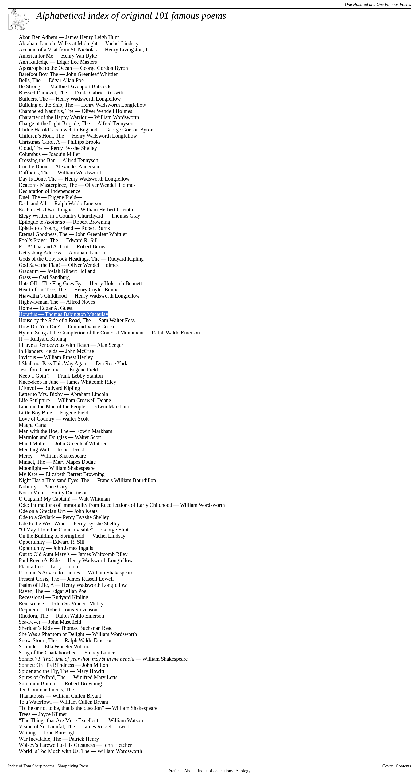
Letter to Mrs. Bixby (41, 394)
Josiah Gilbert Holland (71, 271)
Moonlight (30, 468)
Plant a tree (31, 566)
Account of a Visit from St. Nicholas (58, 49)
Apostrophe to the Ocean (45, 68)
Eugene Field (83, 369)
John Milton (95, 665)
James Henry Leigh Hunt (92, 37)
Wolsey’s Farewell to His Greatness (57, 745)
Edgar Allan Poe (66, 80)
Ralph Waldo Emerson (78, 203)
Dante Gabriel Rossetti (99, 93)
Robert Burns (95, 228)
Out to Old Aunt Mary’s (44, 554)
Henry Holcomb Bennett (116, 283)
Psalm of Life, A (36, 585)
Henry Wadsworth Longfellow (88, 99)
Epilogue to (42, 222)
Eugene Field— (65, 197)
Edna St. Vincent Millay (77, 603)
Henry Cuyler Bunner (97, 289)
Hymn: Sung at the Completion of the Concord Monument (81, 333)
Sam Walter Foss (117, 320)
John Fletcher (117, 745)
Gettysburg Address (40, 253)
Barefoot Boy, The (38, 74)
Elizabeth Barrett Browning (75, 474)
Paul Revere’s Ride (39, 560)
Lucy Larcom (65, 566)
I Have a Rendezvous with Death (54, 345)
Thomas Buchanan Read (87, 628)
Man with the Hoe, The (43, 431)
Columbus (30, 154)
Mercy (26, 456)
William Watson (125, 720)
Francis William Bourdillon (126, 480)
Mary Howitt (90, 671)
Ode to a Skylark (37, 517)
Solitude (28, 646)
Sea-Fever (29, 622)
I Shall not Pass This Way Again (53, 363)
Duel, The (29, 197)
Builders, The (33, 99)
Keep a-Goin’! (34, 376)
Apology (242, 770)
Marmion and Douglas (43, 437)
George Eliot (115, 529)
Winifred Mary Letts (95, 677)
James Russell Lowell (90, 579)
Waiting (27, 733)
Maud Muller (33, 443)
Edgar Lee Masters (77, 62)
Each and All (32, 203)
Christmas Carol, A (39, 142)
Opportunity (32, 542)
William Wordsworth (116, 117)
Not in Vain (31, 493)
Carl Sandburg (54, 277)
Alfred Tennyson (115, 123)
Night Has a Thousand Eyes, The (54, 480)
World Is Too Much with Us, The (54, 751)
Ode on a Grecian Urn (42, 511)
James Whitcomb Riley (91, 382)
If (20, 339)
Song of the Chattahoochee (47, 653)
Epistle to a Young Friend (46, 228)
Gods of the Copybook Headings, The (59, 259)
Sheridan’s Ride (36, 628)
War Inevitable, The (40, 739)
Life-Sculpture (34, 400)
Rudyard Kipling (126, 259)
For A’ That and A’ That (44, 246)
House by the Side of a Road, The (55, 320)
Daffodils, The (34, 173)
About (189, 770)
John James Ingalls (73, 548)
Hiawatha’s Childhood (43, 296)
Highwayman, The (39, 302)
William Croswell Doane (84, 400)
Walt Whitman (94, 499)
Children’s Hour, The (41, 136)
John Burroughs (60, 733)
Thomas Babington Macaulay (76, 314)
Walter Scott (75, 419)
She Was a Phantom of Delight (51, 634)
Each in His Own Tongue (46, 209)
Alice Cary (56, 486)
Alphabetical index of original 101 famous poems (131, 15)
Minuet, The (32, 462)
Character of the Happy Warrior (52, 117)
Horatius (28, 314)
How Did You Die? (39, 326)
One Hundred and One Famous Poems (378, 4)
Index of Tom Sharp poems (31, 766)
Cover (387, 766)
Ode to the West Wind (42, 523)
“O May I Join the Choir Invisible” (56, 529)
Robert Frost (70, 449)
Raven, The (31, 591)
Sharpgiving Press (72, 766)
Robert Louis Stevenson (71, 609)
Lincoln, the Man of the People (52, 406)
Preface (175, 770)
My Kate (28, 474)
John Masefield (64, 622)
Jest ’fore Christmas (40, 369)
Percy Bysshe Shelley (74, 148)
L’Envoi (27, 388)
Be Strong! (30, 86)
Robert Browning (91, 222)
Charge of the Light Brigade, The (54, 123)
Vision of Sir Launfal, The (47, 726)
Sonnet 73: (76, 659)
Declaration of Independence (49, 191)
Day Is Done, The (38, 179)
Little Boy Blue (35, 413)
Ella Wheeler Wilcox (67, 646)
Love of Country (36, 419)
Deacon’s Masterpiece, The (48, 185)
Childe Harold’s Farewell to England (58, 129)
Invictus (27, 357)
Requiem (28, 609)
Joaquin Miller (64, 154)
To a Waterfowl (35, 702)
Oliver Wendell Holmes (107, 111)
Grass (25, 277)
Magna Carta (32, 425)
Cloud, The (31, 148)
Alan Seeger (110, 345)
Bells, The (30, 80)
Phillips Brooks (84, 142)
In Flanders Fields (38, 351)
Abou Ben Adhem (38, 37)
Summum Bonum (38, 683)
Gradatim (29, 271)
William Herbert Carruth (106, 209)
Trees (24, 714)
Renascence (31, 603)
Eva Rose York (111, 363)
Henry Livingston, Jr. (127, 49)
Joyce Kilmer (52, 714)
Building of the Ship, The (46, 105)
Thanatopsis (32, 696)
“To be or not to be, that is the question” (61, 708)
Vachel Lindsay (121, 43)
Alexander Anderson (77, 166)
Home (25, 308)
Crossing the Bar (37, 160)
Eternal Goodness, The (43, 234)
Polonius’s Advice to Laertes (49, 573)
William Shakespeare (63, 456)
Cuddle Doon (33, 166)
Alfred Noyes (80, 302)
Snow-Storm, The (38, 640)
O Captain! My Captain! (45, 499)
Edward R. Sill (82, 240)
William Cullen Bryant (76, 696)
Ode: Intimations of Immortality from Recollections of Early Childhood (95, 505)
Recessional (31, 597)
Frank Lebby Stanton (80, 376)
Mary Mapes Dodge (74, 462)
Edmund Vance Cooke (91, 326)
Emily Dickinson (69, 493)
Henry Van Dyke (79, 56)
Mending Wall (34, 449)
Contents (403, 766)
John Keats (86, 511)
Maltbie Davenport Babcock (80, 86)
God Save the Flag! (39, 265)
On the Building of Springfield (51, 536)
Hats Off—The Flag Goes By (50, 283)
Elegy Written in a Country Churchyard (61, 216)
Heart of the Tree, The (42, 289)
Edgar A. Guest (56, 308)
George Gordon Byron (104, 68)
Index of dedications (215, 770)
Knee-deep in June (39, 382)
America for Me (36, 56)
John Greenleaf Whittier (92, 74)
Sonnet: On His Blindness (46, 665)
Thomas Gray (125, 216)
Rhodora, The (33, 616)
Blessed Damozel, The (43, 93)
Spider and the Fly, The (44, 671)
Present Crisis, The (39, 579)
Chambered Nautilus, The (46, 111)
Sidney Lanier (99, 653)
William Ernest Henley (68, 357)
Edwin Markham (111, 406)
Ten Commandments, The (46, 689)
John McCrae (79, 351)
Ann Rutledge (34, 62)
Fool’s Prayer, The (38, 240)
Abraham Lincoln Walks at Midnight (58, 43)
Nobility (28, 486)
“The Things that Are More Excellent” (60, 720)
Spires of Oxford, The (42, 677)
